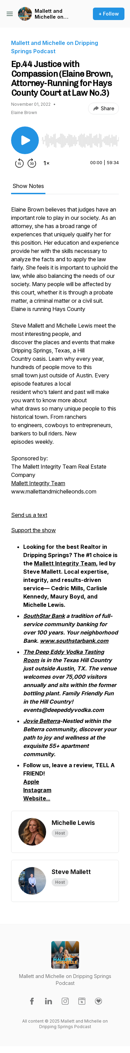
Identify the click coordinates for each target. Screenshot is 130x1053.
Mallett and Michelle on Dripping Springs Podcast (55, 14)
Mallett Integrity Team (38, 483)
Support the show (33, 530)
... (36, 798)
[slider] (80, 140)
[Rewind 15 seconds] (19, 163)
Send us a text (29, 514)
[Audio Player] (80, 138)
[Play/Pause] (25, 140)
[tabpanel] (65, 508)
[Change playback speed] (46, 163)
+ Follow (108, 14)
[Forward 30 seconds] (32, 163)
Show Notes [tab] (28, 185)
